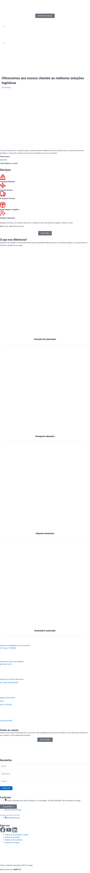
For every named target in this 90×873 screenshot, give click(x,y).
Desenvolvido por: (10, 870)
